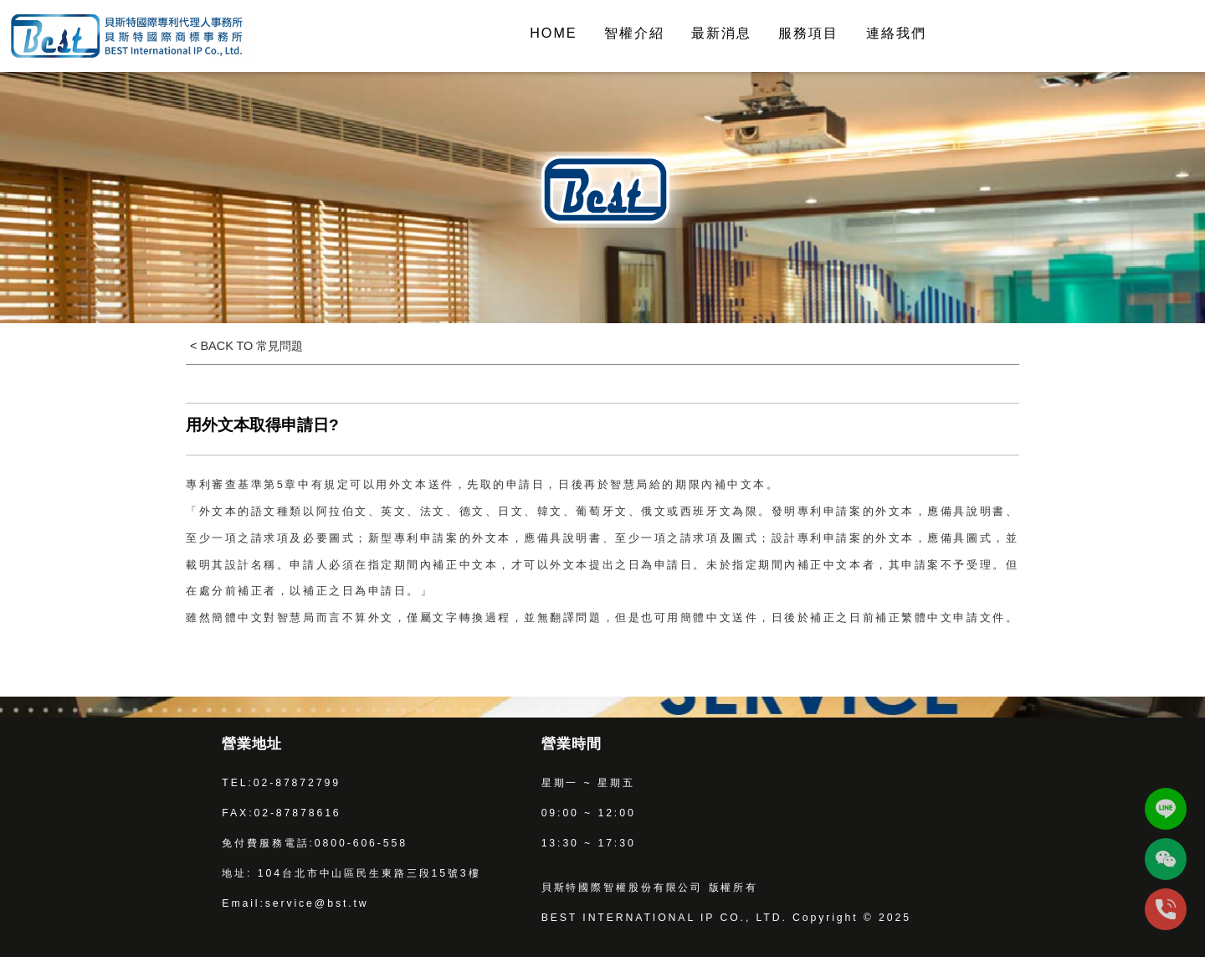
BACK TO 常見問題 (250, 345)
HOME (553, 32)
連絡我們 (896, 32)
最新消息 (721, 32)
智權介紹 (634, 32)
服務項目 (808, 32)
